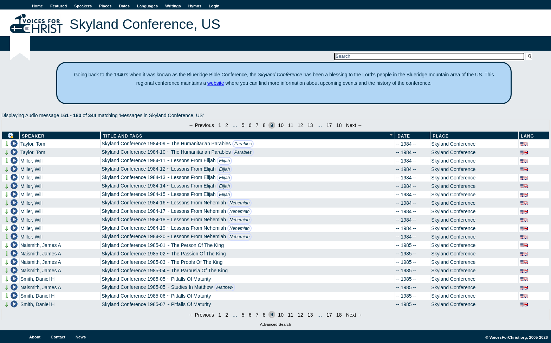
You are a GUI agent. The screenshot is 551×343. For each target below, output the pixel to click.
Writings (173, 6)
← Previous (201, 125)
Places (105, 6)
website (215, 83)
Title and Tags (122, 136)
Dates (124, 6)
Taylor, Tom (32, 144)
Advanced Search (275, 324)
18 (339, 125)
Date (403, 136)
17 (329, 125)
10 (281, 125)
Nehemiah (239, 203)
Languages (147, 6)
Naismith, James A (40, 245)
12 (300, 125)
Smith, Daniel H (37, 279)
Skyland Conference (453, 144)
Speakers (83, 6)
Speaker (33, 136)
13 (310, 125)
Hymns (194, 6)
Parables (243, 143)
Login (214, 6)
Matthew (224, 287)
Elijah (224, 160)
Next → (354, 125)
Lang (527, 136)
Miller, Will (31, 161)
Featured (58, 6)
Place (441, 136)
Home (37, 6)
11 (290, 125)
